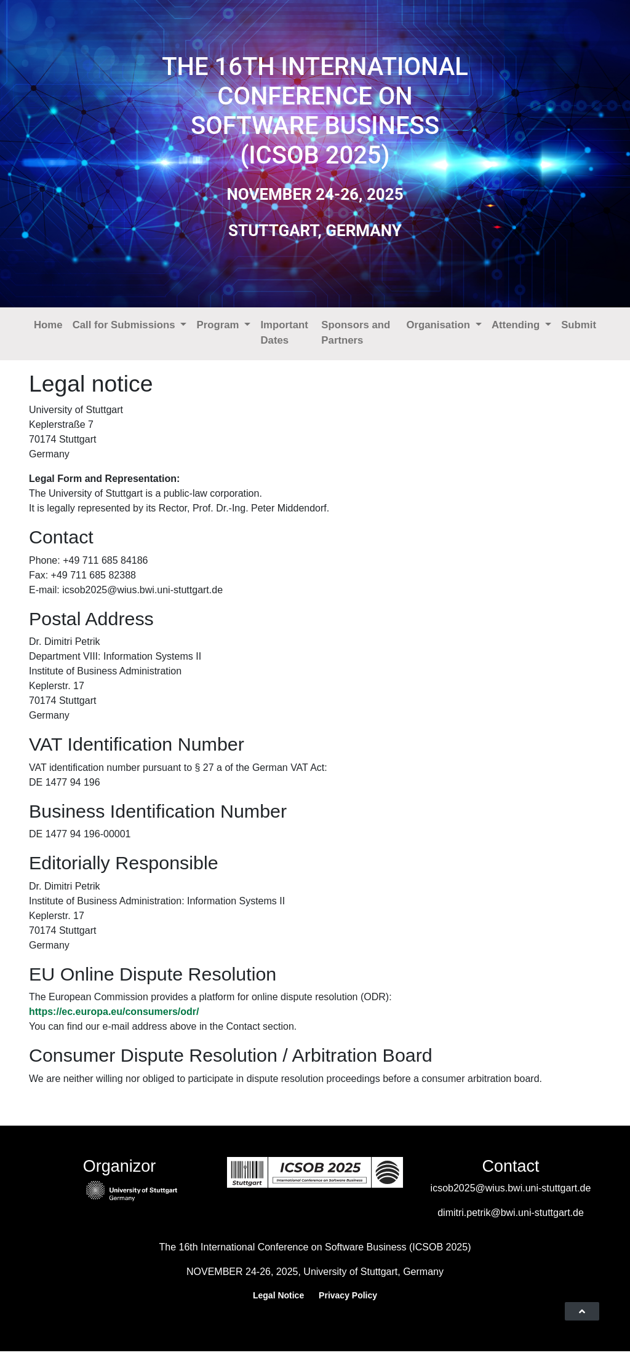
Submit (578, 325)
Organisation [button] (439, 325)
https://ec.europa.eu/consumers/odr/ (114, 1011)
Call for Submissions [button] (125, 325)
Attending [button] (517, 325)
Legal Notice (278, 1295)
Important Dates (284, 332)
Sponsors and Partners (355, 332)
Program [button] (219, 325)
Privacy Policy (348, 1295)
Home (48, 325)
